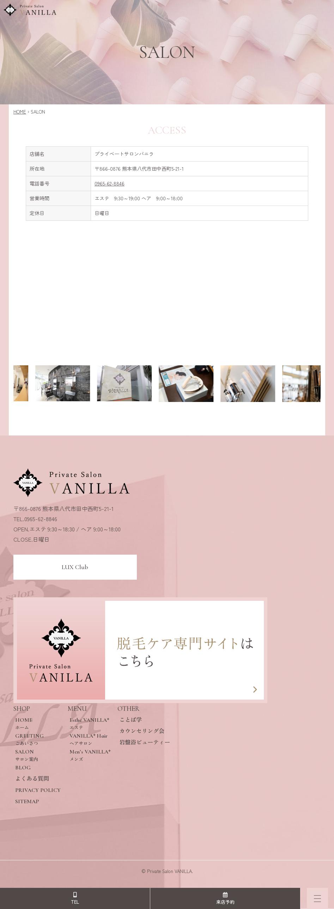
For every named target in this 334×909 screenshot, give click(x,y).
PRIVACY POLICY (38, 790)
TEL (75, 898)
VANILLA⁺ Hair (89, 739)
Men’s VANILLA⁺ (89, 755)
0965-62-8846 (110, 183)
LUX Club (75, 567)
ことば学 (130, 720)
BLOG (23, 767)
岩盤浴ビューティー (144, 742)
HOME (19, 111)
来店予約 (225, 898)
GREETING (38, 739)
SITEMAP (27, 801)
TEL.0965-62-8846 (35, 518)
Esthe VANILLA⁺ (89, 723)
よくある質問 (32, 778)
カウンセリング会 (141, 731)
